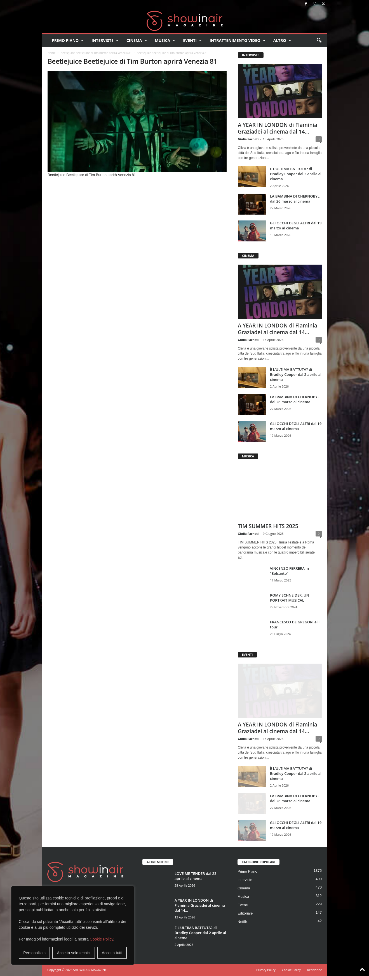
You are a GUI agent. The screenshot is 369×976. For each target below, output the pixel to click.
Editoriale (245, 913)
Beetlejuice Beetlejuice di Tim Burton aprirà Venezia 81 (95, 53)
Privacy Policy (266, 970)
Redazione (314, 970)
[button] (319, 40)
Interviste (105, 40)
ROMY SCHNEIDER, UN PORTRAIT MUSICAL (289, 598)
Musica (165, 40)
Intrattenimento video (237, 40)
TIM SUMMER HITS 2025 (268, 526)
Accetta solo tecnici (74, 953)
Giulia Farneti (248, 139)
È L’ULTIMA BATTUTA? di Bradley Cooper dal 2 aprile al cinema (295, 173)
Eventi (192, 40)
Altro (282, 40)
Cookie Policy (101, 939)
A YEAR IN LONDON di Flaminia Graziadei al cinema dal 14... (277, 128)
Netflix (243, 922)
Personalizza (34, 953)
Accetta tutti (112, 953)
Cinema (136, 40)
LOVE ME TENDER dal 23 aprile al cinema (195, 876)
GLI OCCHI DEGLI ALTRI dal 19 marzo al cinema (295, 225)
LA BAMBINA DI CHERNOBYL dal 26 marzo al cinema (294, 199)
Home (51, 53)
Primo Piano (68, 40)
